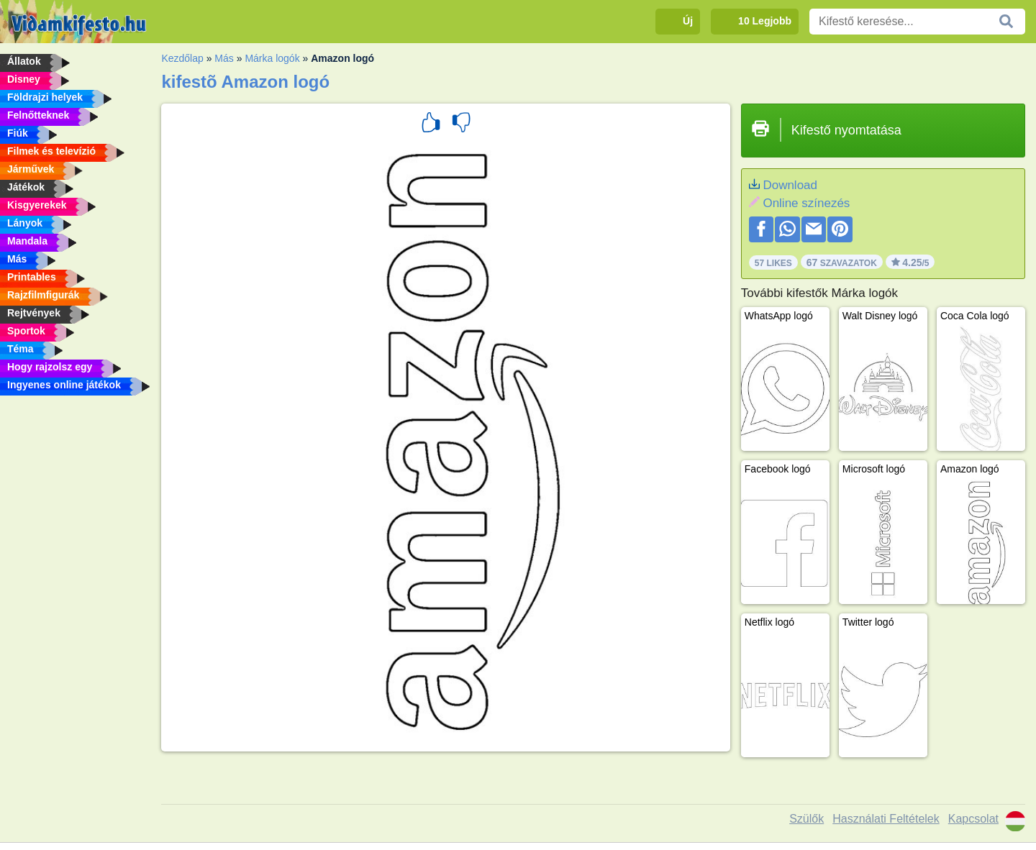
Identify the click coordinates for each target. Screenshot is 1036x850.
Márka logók (272, 58)
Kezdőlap (182, 58)
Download (790, 185)
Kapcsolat (973, 819)
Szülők (806, 819)
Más (223, 58)
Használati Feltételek (886, 819)
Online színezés (806, 203)
